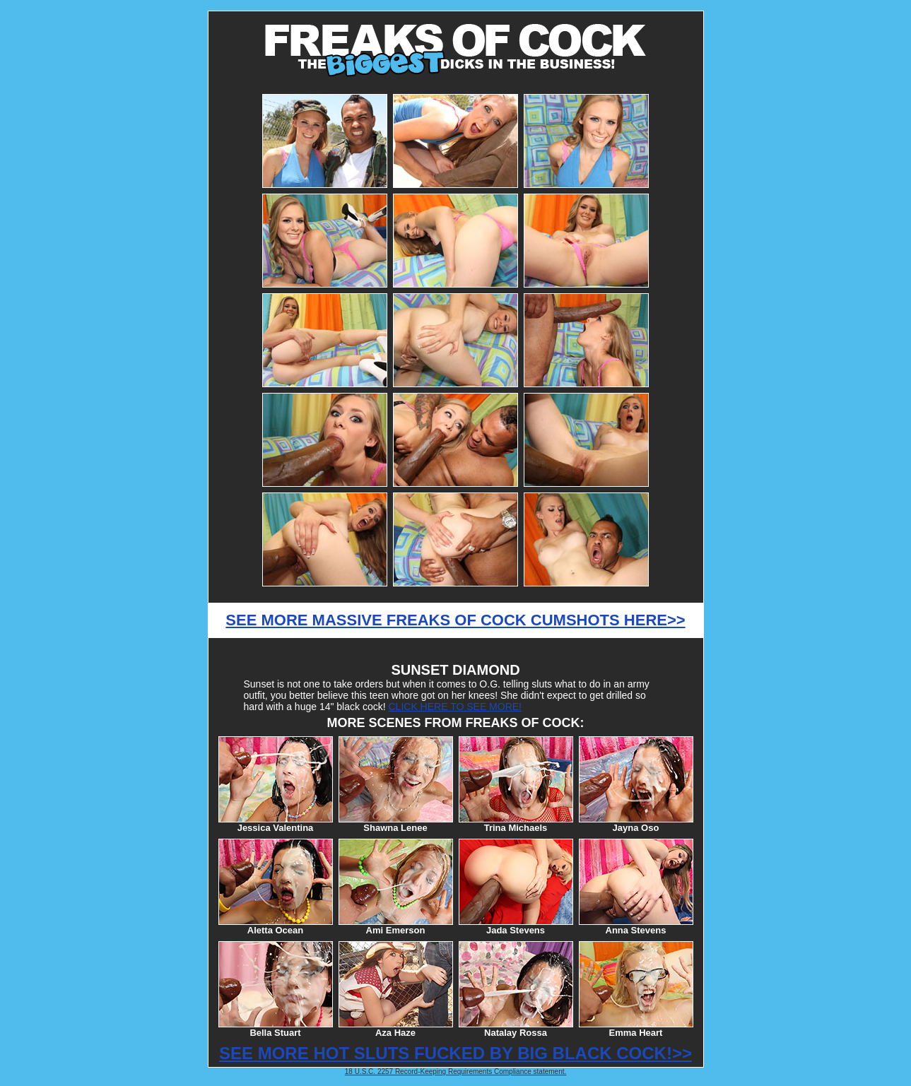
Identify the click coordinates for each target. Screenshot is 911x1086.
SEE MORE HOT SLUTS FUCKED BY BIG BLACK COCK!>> (455, 1053)
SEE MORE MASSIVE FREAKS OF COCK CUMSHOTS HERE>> (455, 620)
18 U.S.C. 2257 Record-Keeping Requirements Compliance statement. (456, 1071)
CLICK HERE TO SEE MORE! (455, 706)
